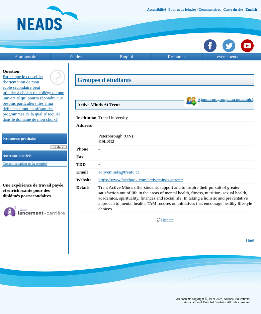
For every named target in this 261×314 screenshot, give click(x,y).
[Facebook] (211, 52)
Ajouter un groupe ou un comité (218, 99)
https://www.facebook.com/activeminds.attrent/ (140, 179)
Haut (250, 240)
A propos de (25, 56)
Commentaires (209, 9)
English (251, 9)
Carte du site (233, 9)
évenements (227, 56)
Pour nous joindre (182, 9)
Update (165, 219)
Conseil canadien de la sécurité (25, 164)
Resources (177, 56)
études (76, 56)
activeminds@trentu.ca (119, 172)
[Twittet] (230, 52)
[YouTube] (248, 52)
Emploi (126, 56)
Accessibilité (156, 9)
